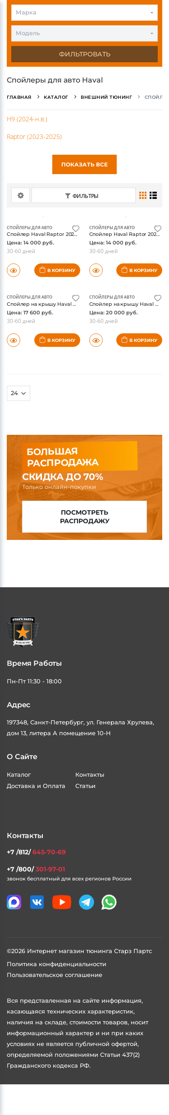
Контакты (89, 774)
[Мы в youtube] (61, 902)
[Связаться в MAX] (14, 902)
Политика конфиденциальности (56, 964)
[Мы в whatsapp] (109, 902)
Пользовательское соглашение (54, 974)
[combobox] (84, 12)
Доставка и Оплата (36, 785)
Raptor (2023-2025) (34, 136)
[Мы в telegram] (87, 902)
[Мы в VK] (37, 902)
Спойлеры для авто (29, 227)
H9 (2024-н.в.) (27, 119)
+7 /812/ (36, 852)
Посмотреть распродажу (85, 516)
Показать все (84, 164)
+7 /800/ (36, 869)
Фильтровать (84, 54)
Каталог (19, 774)
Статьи (85, 785)
